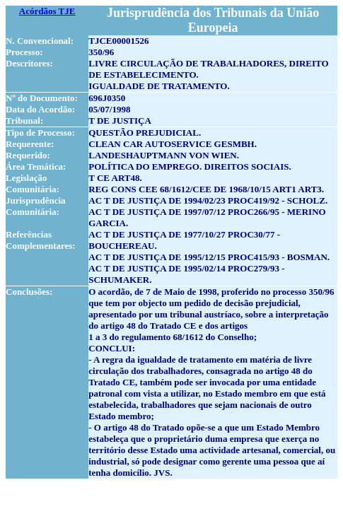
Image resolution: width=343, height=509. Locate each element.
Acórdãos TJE (47, 11)
